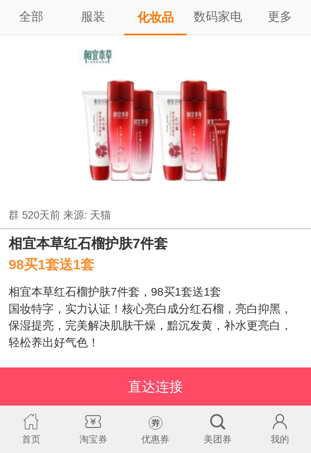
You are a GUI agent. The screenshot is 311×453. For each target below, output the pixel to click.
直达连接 (155, 386)
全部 (31, 16)
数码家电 (218, 16)
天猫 (100, 215)
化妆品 (155, 17)
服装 (93, 16)
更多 (280, 16)
